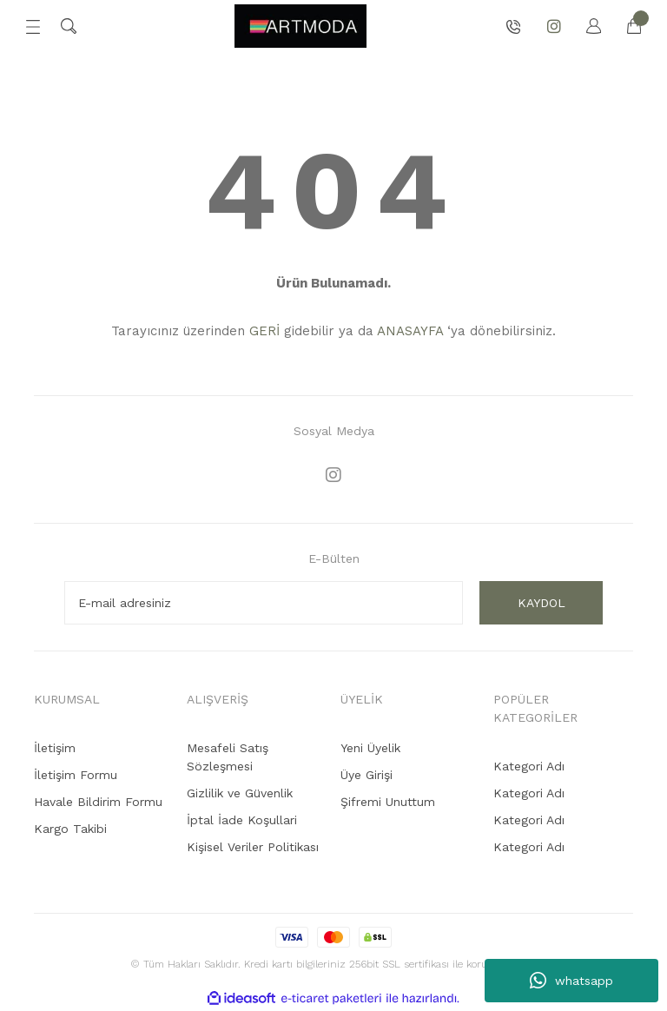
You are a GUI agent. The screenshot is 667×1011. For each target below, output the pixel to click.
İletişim (55, 748)
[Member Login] (585, 26)
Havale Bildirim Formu (98, 802)
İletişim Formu (75, 775)
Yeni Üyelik (370, 748)
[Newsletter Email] (264, 602)
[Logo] (300, 26)
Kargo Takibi (70, 829)
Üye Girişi (366, 775)
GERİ (264, 331)
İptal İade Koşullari (242, 820)
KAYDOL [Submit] (541, 603)
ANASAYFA (410, 331)
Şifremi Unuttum (387, 802)
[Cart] (625, 26)
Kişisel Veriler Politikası (253, 847)
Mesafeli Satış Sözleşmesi (227, 757)
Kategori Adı (529, 766)
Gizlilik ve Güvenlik (240, 793)
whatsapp (571, 980)
